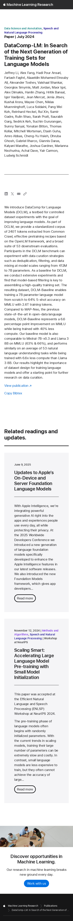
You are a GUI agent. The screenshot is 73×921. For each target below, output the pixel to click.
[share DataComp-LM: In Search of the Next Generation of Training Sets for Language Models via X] (12, 194)
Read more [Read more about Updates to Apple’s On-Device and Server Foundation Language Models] (25, 598)
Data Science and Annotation (23, 28)
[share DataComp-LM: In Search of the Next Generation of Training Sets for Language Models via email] (19, 194)
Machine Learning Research (30, 4)
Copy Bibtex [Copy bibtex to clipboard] (13, 393)
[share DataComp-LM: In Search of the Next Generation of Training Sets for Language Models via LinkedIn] (6, 194)
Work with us (36, 883)
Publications (50, 905)
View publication (16, 386)
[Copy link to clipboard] (25, 194)
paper (9, 36)
